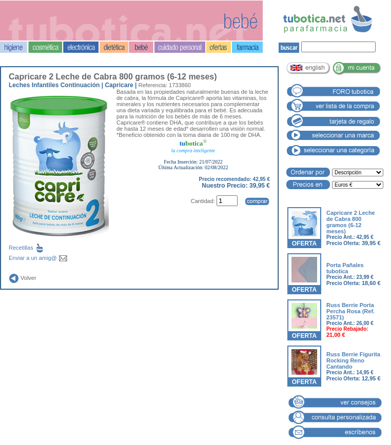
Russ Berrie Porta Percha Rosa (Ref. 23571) (350, 311)
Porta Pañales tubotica (345, 268)
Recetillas (35, 248)
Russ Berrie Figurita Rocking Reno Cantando (353, 360)
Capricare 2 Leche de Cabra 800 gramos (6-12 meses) (350, 222)
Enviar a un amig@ (38, 258)
